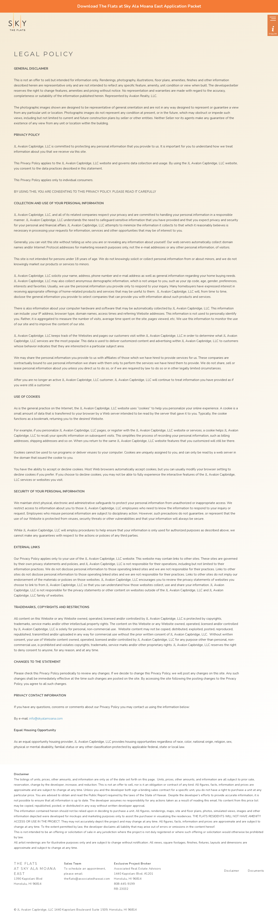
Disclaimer (231, 871)
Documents (256, 871)
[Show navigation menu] (272, 19)
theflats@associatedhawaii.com (87, 879)
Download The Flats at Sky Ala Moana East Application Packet (139, 6)
